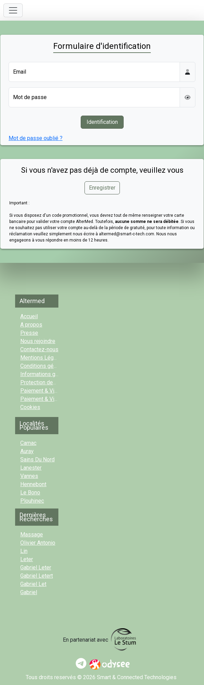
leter (26, 559)
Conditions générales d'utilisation (60, 366)
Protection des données (49, 382)
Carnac (28, 443)
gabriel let (33, 584)
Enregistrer (102, 187)
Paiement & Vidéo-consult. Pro (57, 399)
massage (31, 534)
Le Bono (30, 492)
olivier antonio (37, 542)
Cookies (30, 407)
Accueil (29, 316)
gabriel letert (36, 575)
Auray (27, 451)
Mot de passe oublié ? (36, 138)
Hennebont (33, 484)
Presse (29, 333)
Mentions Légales (42, 357)
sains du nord (37, 459)
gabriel (28, 592)
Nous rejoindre (37, 341)
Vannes (29, 476)
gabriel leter (35, 567)
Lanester (31, 467)
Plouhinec (32, 500)
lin (23, 551)
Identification (102, 122)
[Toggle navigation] (13, 10)
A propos (31, 324)
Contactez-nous (39, 349)
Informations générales (48, 374)
